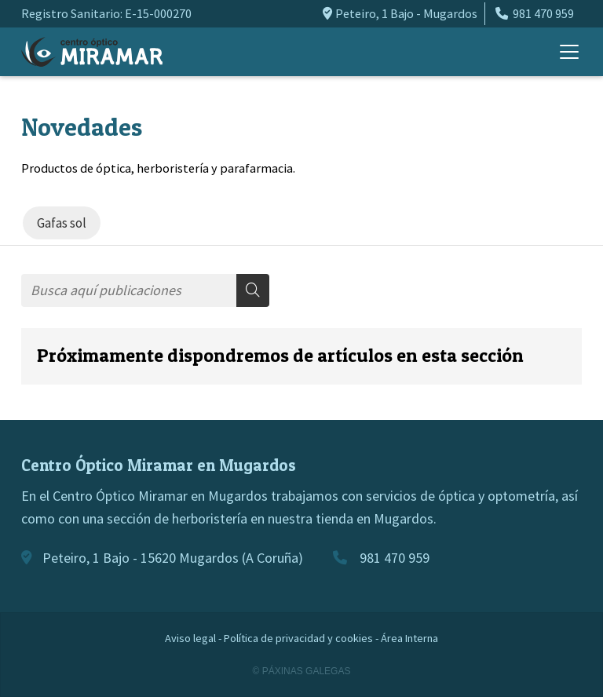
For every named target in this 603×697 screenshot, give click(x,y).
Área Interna (409, 638)
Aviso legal (190, 638)
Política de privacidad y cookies (298, 638)
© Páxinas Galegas (302, 671)
